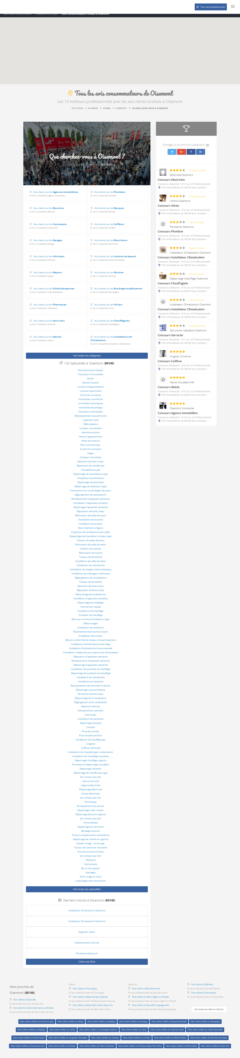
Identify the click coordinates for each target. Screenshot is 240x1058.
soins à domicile (90, 783)
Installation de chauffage (90, 613)
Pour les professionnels (211, 6)
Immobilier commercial (91, 401)
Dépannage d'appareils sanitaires (90, 509)
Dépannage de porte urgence (90, 816)
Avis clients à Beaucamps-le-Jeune (90, 999)
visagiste (90, 746)
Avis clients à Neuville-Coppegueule (150, 1007)
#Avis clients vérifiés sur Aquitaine (101, 1024)
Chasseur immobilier (90, 459)
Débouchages (91, 626)
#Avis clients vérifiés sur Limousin (105, 1040)
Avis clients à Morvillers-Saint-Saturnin (93, 1007)
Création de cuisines (90, 551)
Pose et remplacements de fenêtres (90, 837)
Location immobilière (91, 430)
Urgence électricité (90, 787)
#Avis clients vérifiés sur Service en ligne (37, 1024)
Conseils (90, 729)
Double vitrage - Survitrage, (90, 846)
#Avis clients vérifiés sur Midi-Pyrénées (170, 1040)
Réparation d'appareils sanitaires (90, 659)
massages (90, 875)
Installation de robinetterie (91, 567)
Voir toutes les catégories (87, 358)
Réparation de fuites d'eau (90, 513)
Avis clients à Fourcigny (85, 991)
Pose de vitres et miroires (90, 854)
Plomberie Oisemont (87, 956)
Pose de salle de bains (90, 738)
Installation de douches (90, 522)
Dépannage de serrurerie (91, 829)
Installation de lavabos (90, 526)
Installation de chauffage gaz (90, 742)
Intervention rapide (90, 609)
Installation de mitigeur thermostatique (90, 572)
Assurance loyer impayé (90, 372)
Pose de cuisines (90, 733)
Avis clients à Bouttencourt (146, 991)
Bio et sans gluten (90, 870)
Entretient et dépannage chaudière (90, 767)
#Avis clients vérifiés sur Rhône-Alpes (181, 1048)
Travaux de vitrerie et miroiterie (90, 850)
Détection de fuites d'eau (90, 464)
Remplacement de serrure (90, 808)
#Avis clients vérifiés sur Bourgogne (205, 1024)
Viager (90, 455)
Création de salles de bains (91, 542)
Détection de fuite (90, 709)
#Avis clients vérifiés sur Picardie (61, 1048)
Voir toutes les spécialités (87, 891)
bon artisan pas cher (90, 779)
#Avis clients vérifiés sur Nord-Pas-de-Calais (208, 1040)
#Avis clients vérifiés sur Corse (133, 1032)
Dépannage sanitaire (90, 725)
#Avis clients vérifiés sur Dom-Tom (215, 1048)
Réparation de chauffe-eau (90, 468)
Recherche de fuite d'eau (90, 696)
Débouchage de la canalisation (91, 700)
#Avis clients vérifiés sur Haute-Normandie (205, 1032)
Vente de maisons (90, 443)
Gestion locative (90, 385)
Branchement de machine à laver (90, 634)
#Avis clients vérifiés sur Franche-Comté (167, 1032)
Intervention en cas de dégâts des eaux (90, 493)
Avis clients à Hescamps (203, 995)
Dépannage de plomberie (90, 484)
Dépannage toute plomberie (90, 692)
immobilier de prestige (90, 410)
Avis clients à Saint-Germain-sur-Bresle (33, 1010)
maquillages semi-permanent (90, 883)
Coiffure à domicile (90, 750)
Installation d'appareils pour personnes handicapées (90, 655)
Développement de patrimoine (91, 418)
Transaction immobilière (90, 376)
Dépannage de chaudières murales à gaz (91, 538)
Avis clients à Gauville (24, 1002)
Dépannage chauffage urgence (91, 762)
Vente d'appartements (91, 439)
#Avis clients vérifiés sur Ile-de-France (28, 1040)
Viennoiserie (90, 866)
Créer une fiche (86, 964)
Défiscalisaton (90, 426)
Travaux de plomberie (90, 559)
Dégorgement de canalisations (91, 497)
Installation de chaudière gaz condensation (90, 754)
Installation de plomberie (90, 480)
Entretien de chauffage (90, 617)
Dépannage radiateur (91, 771)
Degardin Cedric (87, 934)
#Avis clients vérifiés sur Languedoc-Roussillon (68, 1040)
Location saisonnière (90, 393)
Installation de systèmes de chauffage (90, 671)
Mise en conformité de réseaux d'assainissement (90, 642)
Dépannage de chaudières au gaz (90, 476)
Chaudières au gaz (90, 472)
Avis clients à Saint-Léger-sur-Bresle (150, 999)
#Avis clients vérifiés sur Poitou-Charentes (97, 1048)
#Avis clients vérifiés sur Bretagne (31, 1032)
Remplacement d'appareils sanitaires (90, 501)
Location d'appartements (90, 389)
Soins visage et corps (90, 879)
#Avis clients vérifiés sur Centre (62, 1032)
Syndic (90, 381)
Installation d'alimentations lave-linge (90, 646)
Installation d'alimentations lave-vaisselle (90, 650)
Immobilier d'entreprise (90, 405)
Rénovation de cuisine (90, 555)
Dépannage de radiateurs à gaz (90, 489)
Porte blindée (91, 825)
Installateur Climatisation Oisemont (87, 913)
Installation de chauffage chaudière (90, 758)
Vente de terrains (91, 435)
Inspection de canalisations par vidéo (90, 534)
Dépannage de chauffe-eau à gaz (91, 775)
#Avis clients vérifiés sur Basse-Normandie (169, 1024)
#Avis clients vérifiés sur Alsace (70, 1024)
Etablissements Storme (87, 945)
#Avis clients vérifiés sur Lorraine (136, 1040)
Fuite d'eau (90, 717)
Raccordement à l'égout (90, 530)
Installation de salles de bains (90, 563)
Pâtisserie (91, 862)
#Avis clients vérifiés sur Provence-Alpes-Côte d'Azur (140, 1048)
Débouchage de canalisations (90, 596)
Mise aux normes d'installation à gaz (91, 621)
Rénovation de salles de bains (90, 518)
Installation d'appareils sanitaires (90, 505)
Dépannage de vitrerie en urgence (90, 841)
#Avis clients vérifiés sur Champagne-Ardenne (98, 1032)
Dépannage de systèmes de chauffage (90, 675)
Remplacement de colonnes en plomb (90, 688)
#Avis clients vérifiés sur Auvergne (133, 1024)
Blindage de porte (90, 833)
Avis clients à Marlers (202, 986)
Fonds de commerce (90, 397)
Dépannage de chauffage (91, 605)
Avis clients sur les (54, 196)
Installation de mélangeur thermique (90, 576)
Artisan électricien (90, 796)
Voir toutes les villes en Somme (209, 1012)
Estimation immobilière (90, 414)
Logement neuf (90, 422)
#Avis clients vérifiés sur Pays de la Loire (27, 1048)
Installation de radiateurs (90, 630)
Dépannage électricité (90, 792)
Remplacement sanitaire (90, 713)
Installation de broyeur (91, 638)
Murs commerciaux (90, 447)
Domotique (90, 804)
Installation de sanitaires (90, 684)
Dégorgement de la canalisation (90, 704)
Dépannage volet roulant (90, 812)
